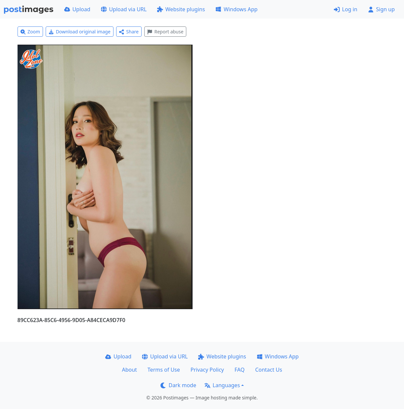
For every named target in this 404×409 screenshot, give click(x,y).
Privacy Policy (207, 369)
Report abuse (165, 31)
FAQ (240, 369)
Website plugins (181, 9)
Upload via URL (124, 9)
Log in (345, 9)
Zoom (30, 31)
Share (129, 31)
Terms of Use (164, 369)
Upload (77, 9)
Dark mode (178, 385)
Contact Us (268, 369)
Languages (222, 385)
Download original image (80, 31)
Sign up (381, 9)
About (129, 369)
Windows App (236, 9)
